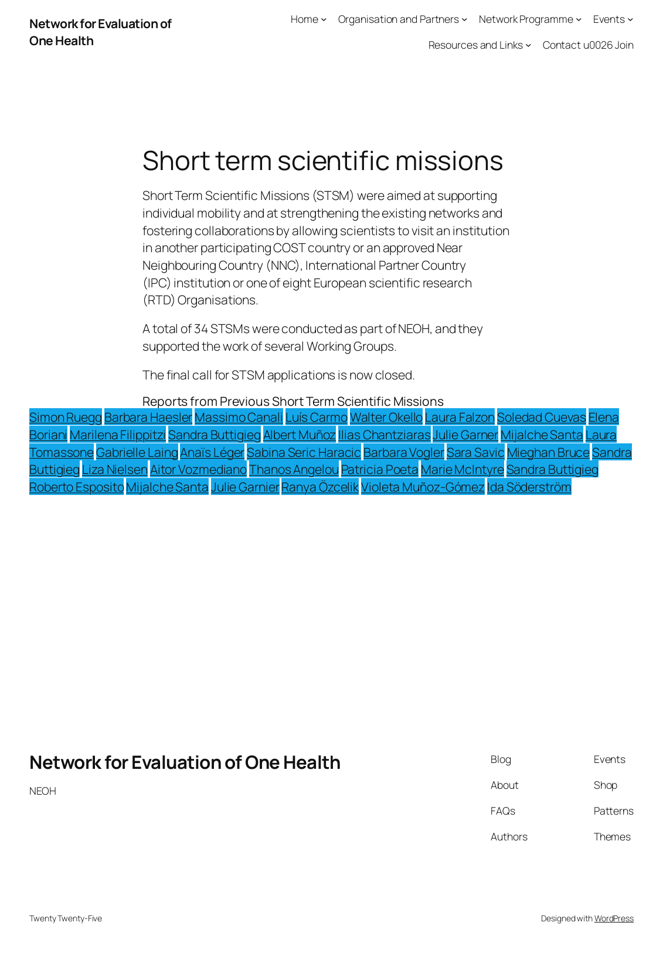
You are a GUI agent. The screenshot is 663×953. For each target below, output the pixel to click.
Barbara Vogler (403, 451)
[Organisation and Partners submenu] (464, 19)
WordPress (614, 918)
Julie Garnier (245, 486)
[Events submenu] (630, 19)
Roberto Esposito (76, 486)
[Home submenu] (324, 19)
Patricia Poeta (380, 468)
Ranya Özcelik (320, 486)
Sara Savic (476, 451)
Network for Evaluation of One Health (184, 761)
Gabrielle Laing (137, 451)
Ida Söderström (529, 486)
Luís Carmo (316, 416)
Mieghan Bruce (548, 451)
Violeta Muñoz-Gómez (423, 486)
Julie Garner (465, 434)
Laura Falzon (460, 416)
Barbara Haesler (148, 416)
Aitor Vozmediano (198, 468)
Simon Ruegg (65, 416)
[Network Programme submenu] (579, 19)
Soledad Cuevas (541, 416)
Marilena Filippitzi (118, 434)
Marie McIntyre (462, 468)
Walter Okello (386, 416)
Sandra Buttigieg (214, 434)
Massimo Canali (239, 416)
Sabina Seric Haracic (304, 451)
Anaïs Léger (212, 451)
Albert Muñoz (299, 434)
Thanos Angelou (294, 468)
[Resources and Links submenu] (528, 45)
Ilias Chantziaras (384, 434)
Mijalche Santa (542, 434)
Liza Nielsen (115, 468)
